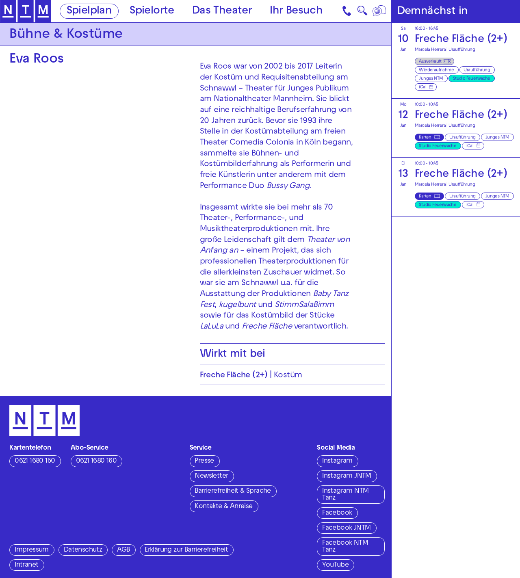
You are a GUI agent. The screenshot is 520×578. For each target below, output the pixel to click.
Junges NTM (431, 79)
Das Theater (222, 11)
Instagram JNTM (346, 476)
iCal (422, 87)
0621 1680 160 (96, 461)
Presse (204, 461)
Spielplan (89, 11)
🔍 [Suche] (362, 12)
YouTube (335, 565)
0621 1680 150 (35, 461)
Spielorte (152, 11)
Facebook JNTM (346, 528)
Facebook (337, 513)
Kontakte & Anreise (223, 507)
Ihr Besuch (296, 11)
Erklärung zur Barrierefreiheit (186, 550)
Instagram (337, 461)
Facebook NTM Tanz (345, 547)
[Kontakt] (347, 11)
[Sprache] (380, 11)
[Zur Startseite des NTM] (25, 11)
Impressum (32, 550)
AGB (123, 550)
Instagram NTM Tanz (345, 495)
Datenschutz (83, 550)
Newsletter (211, 476)
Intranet (26, 565)
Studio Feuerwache (471, 79)
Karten (425, 138)
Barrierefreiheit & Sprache (233, 491)
